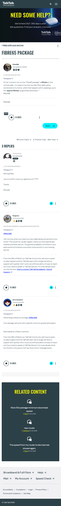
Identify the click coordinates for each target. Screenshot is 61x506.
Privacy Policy (41, 489)
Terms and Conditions (11, 493)
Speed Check (43, 478)
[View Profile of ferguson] (18, 216)
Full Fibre (26, 431)
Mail (5, 478)
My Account (22, 478)
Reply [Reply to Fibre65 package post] (47, 126)
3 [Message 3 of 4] (9, 314)
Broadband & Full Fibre (17, 472)
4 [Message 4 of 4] (9, 78)
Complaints (20, 489)
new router (29, 427)
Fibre (26, 414)
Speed (6, 113)
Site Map (27, 493)
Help (40, 472)
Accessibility (8, 489)
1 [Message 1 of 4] (9, 170)
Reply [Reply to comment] (51, 203)
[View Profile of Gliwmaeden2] (18, 300)
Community (44, 3)
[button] (50, 4)
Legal (30, 489)
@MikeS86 (7, 233)
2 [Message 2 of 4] (9, 230)
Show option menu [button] (57, 45)
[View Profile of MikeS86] (20, 64)
